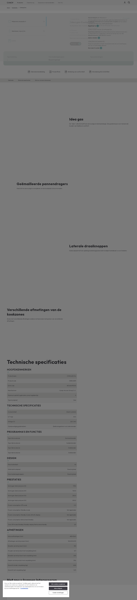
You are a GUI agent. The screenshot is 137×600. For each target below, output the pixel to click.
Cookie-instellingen (58, 592)
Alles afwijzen (58, 588)
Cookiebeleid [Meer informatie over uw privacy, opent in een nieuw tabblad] (24, 588)
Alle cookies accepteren (58, 584)
